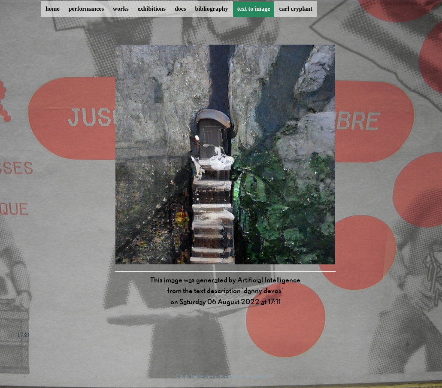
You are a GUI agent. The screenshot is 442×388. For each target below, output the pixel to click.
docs (180, 9)
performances (86, 9)
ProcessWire (255, 376)
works (121, 9)
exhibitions (152, 9)
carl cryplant (295, 9)
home (52, 9)
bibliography (211, 9)
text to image (253, 9)
